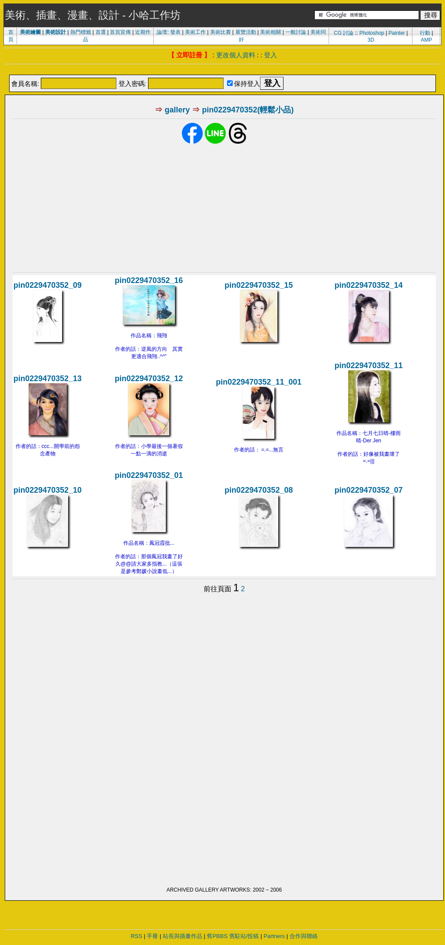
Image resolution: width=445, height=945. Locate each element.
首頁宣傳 (120, 32)
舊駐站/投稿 (244, 936)
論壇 (162, 32)
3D (370, 40)
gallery (177, 109)
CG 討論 (343, 33)
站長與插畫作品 (182, 936)
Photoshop (371, 33)
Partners (274, 936)
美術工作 (195, 32)
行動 (425, 33)
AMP (426, 40)
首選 (101, 32)
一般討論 (295, 32)
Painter (397, 33)
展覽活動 (245, 32)
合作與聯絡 (304, 936)
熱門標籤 (80, 32)
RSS (136, 936)
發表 (175, 32)
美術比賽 (220, 32)
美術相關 (270, 32)
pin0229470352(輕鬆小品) (247, 109)
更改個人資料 (235, 55)
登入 (270, 55)
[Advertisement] (222, 70)
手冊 (152, 936)
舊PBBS (217, 936)
